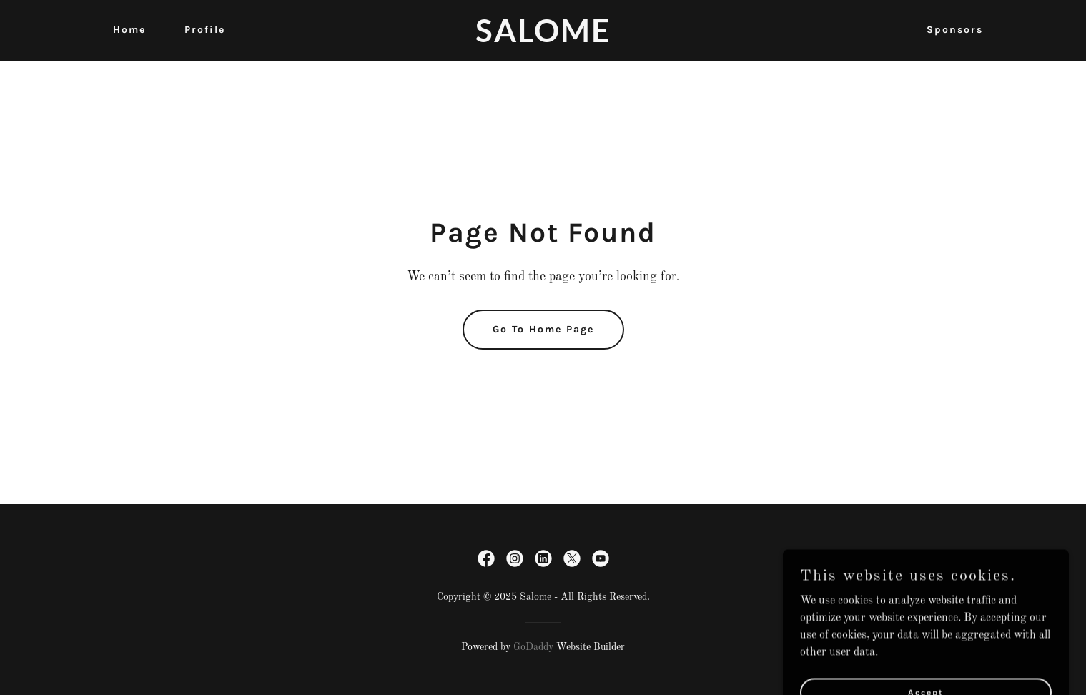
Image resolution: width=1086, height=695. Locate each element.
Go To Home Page (543, 329)
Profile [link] (204, 30)
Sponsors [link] (955, 30)
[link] (542, 39)
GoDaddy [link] (533, 647)
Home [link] (129, 30)
